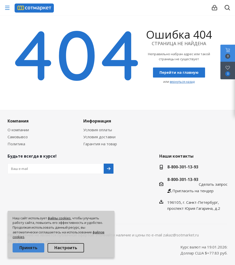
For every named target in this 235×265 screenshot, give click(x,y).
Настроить (65, 247)
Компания (18, 121)
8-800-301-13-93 (182, 167)
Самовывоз (18, 136)
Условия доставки (99, 136)
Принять (28, 247)
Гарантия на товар (100, 143)
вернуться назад (182, 82)
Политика (16, 143)
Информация (97, 121)
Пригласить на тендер (193, 190)
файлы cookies (59, 218)
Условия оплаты (97, 129)
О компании (18, 129)
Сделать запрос (213, 184)
